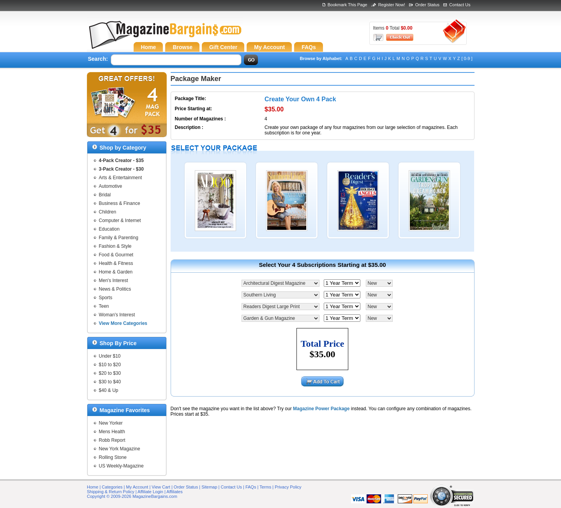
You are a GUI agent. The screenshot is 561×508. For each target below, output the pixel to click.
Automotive (110, 186)
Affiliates (174, 491)
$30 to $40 (110, 382)
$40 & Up (108, 390)
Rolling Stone (113, 457)
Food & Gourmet (116, 255)
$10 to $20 (110, 364)
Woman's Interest (117, 315)
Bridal (105, 195)
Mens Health (112, 431)
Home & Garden (116, 272)
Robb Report (112, 440)
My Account (137, 487)
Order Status (427, 4)
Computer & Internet (120, 220)
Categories (112, 487)
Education (109, 229)
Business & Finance (119, 203)
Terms (265, 487)
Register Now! (391, 4)
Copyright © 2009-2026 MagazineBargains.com (132, 496)
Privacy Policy (288, 487)
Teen (104, 306)
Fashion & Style (115, 246)
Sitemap (209, 487)
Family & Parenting (118, 237)
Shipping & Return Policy (110, 491)
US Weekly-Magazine (121, 466)
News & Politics (115, 289)
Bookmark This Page (347, 4)
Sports (106, 297)
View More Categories (123, 323)
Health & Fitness (116, 263)
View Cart (161, 487)
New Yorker (111, 423)
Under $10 (110, 356)
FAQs (250, 487)
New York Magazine (119, 449)
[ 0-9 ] (466, 58)
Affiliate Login (150, 491)
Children (107, 212)
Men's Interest (113, 280)
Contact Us (459, 4)
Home (92, 487)
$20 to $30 (110, 373)
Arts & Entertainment (120, 177)
